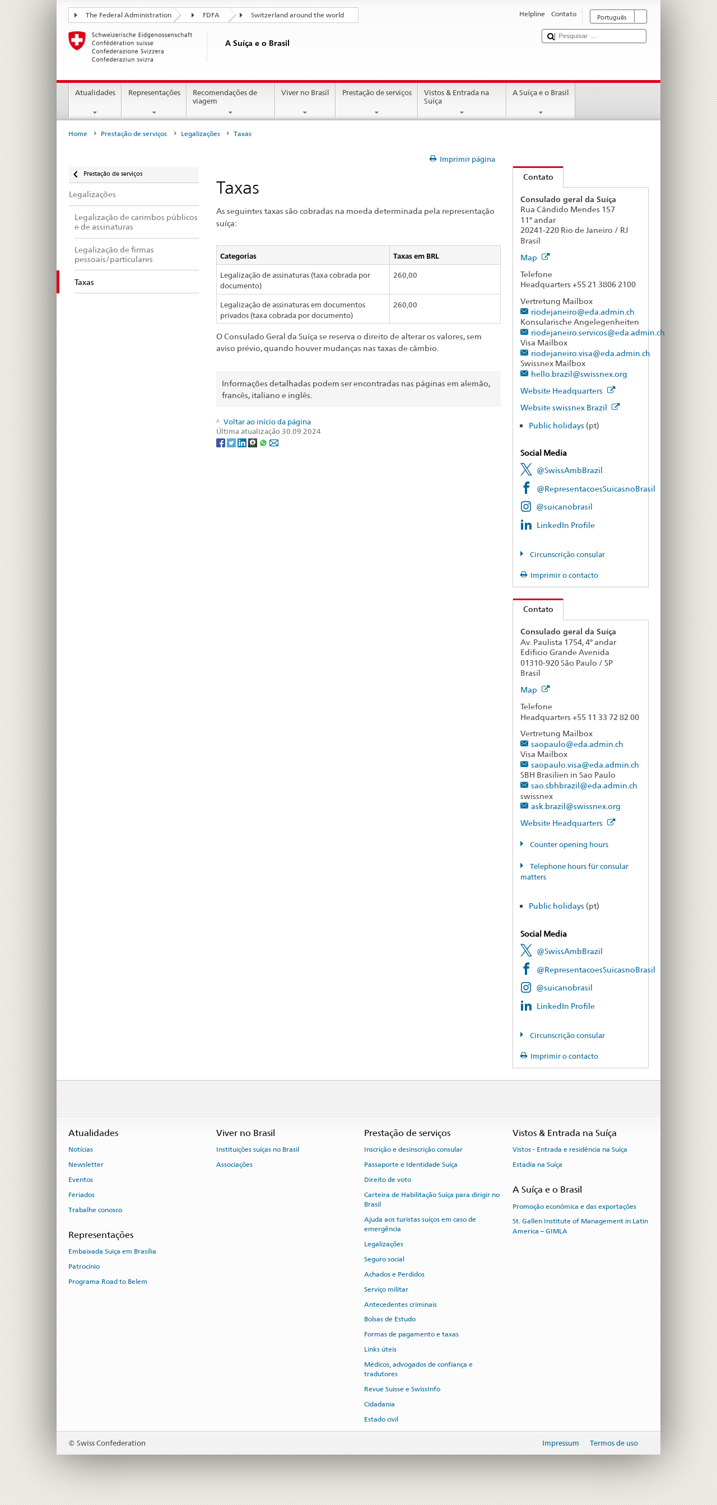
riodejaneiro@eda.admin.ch (583, 311)
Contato (533, 176)
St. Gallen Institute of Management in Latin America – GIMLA (580, 1226)
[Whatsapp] (264, 442)
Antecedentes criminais (400, 1304)
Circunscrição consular (566, 554)
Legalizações (200, 134)
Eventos (80, 1180)
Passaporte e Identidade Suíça (411, 1165)
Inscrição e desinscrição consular (413, 1149)
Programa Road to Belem (107, 1282)
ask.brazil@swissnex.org (576, 806)
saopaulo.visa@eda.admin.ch (585, 764)
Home (77, 134)
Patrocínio (84, 1266)
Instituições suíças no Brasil (257, 1149)
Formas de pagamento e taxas (411, 1334)
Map (535, 257)
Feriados (81, 1195)
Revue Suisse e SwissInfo (402, 1389)
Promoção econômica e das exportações (574, 1206)
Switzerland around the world (297, 15)
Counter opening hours (568, 844)
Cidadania (379, 1404)
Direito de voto (387, 1180)
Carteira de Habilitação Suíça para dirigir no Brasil (432, 1199)
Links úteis (380, 1349)
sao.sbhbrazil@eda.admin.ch (584, 785)
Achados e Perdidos (394, 1274)
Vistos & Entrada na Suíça (462, 102)
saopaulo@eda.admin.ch (577, 744)
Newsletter (86, 1165)
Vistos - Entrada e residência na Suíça (570, 1149)
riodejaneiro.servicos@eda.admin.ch (598, 332)
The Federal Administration (128, 15)
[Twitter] (232, 442)
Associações (234, 1165)
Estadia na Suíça (537, 1165)
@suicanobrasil (564, 506)
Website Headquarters (568, 390)
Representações (154, 102)
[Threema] (253, 442)
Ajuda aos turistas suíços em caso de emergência (420, 1224)
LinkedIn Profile (566, 525)
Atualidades (95, 102)
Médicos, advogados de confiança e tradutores (418, 1369)
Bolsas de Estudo (390, 1319)
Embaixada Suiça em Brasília (112, 1251)
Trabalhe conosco (95, 1209)
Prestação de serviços (376, 102)
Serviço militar (386, 1289)
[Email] (273, 442)
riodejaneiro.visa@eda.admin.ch (590, 353)
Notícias (80, 1149)
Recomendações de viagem (230, 102)
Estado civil (381, 1419)
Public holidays (556, 425)
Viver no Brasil (306, 102)
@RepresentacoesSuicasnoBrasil (596, 488)
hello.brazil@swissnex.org (579, 373)
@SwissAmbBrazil (570, 470)
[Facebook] (221, 442)
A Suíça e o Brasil (541, 102)
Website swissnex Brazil (570, 407)
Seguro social (384, 1259)
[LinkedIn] (243, 442)
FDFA (211, 15)
